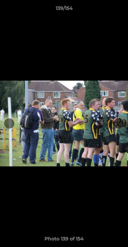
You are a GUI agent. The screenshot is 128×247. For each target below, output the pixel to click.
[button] (120, 10)
